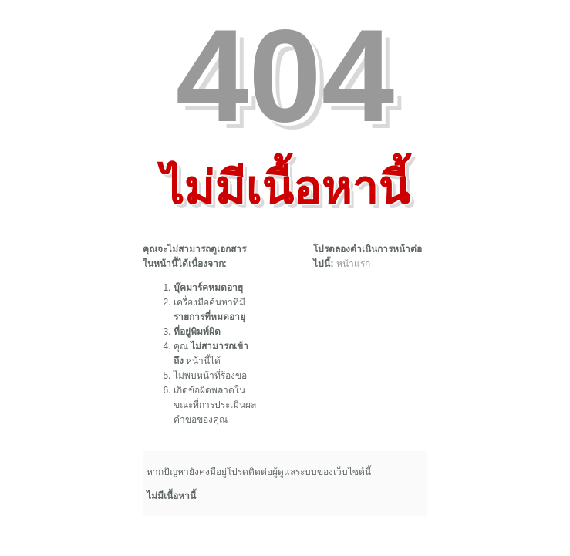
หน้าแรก (353, 263)
